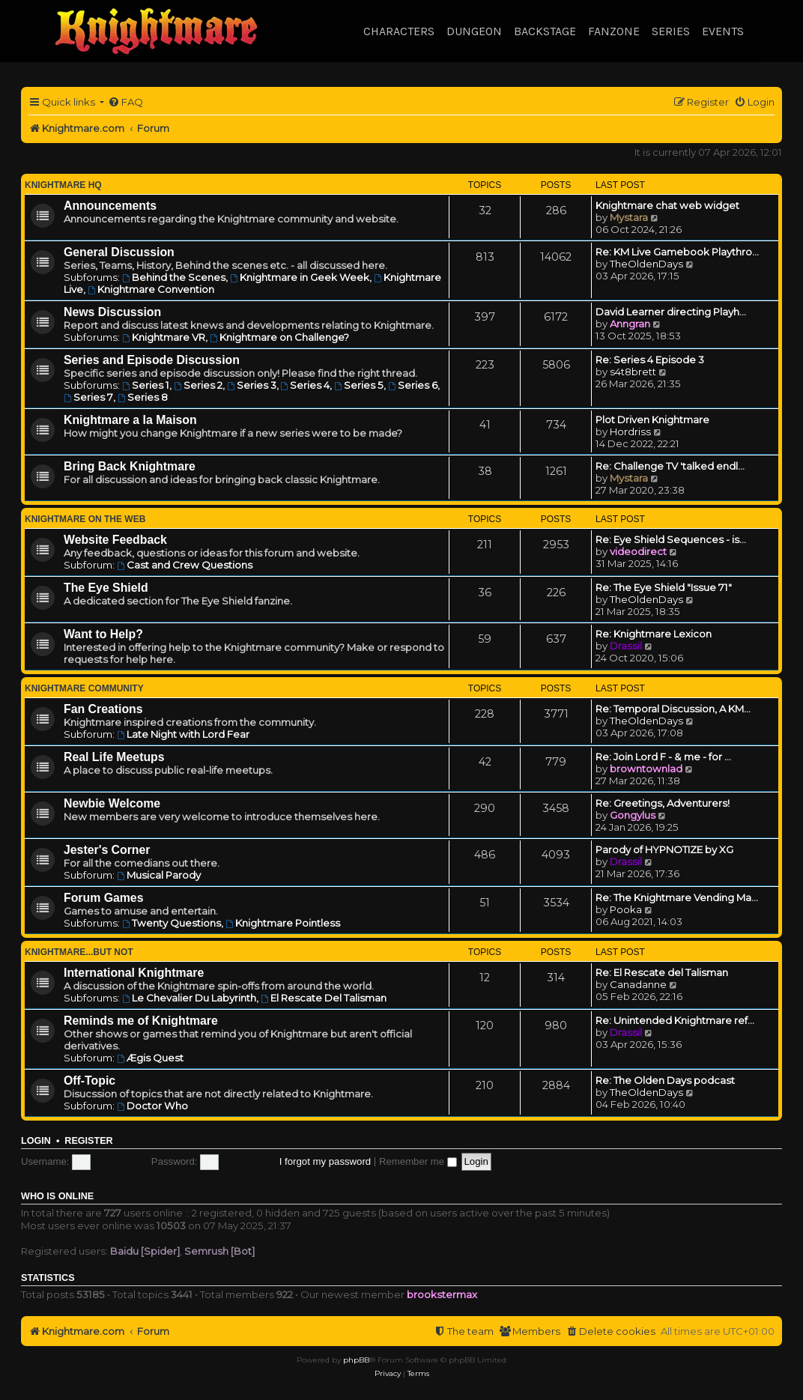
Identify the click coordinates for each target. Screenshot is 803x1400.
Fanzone (614, 31)
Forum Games (103, 897)
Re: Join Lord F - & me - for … (663, 757)
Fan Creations (103, 709)
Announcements (110, 205)
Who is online (57, 1196)
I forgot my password (325, 1161)
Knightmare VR (163, 337)
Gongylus (632, 815)
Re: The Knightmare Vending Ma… (677, 897)
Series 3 (251, 385)
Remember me (418, 1161)
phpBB (356, 1360)
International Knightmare (134, 972)
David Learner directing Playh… (671, 312)
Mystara (629, 217)
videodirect (638, 551)
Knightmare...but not (79, 952)
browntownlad (646, 769)
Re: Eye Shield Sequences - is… (671, 539)
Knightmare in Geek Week (299, 277)
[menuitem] (125, 102)
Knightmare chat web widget (667, 205)
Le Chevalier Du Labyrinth (189, 998)
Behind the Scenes (173, 277)
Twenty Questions (171, 923)
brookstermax (442, 1294)
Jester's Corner (107, 849)
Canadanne (638, 984)
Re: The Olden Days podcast (665, 1080)
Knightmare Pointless (282, 923)
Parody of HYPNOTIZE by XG (664, 849)
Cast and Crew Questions (184, 565)
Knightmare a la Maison (130, 419)
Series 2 (198, 385)
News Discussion (112, 312)
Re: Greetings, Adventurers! (663, 803)
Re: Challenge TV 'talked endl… (670, 466)
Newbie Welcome (112, 803)
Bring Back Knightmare (130, 466)
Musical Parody (159, 875)
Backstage (545, 31)
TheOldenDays (646, 264)
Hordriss (630, 431)
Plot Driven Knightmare (652, 419)
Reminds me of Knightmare (141, 1020)
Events (723, 31)
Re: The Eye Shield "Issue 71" (664, 587)
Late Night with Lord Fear (183, 734)
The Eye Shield (106, 587)
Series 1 (145, 385)
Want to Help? (103, 634)
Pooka (626, 909)
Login (36, 1141)
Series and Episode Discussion (152, 360)
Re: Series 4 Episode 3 (650, 360)
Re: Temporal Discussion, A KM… (673, 709)
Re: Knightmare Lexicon (654, 634)
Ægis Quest (150, 1058)
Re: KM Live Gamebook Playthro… (677, 252)
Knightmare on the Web (85, 519)
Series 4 (305, 385)
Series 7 (88, 397)
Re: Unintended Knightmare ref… (675, 1020)
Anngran (630, 324)
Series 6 (412, 385)
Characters (398, 31)
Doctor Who (152, 1106)
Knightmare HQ (63, 185)
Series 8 (143, 397)
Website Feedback (115, 539)
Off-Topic (89, 1080)
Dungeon (474, 31)
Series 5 (359, 385)
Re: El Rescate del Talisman (662, 972)
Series (671, 31)
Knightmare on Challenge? (279, 337)
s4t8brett (633, 372)
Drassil (626, 646)
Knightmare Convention (151, 289)
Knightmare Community (84, 688)
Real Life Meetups (114, 757)
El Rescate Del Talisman (324, 998)
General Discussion (119, 252)
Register (88, 1141)
